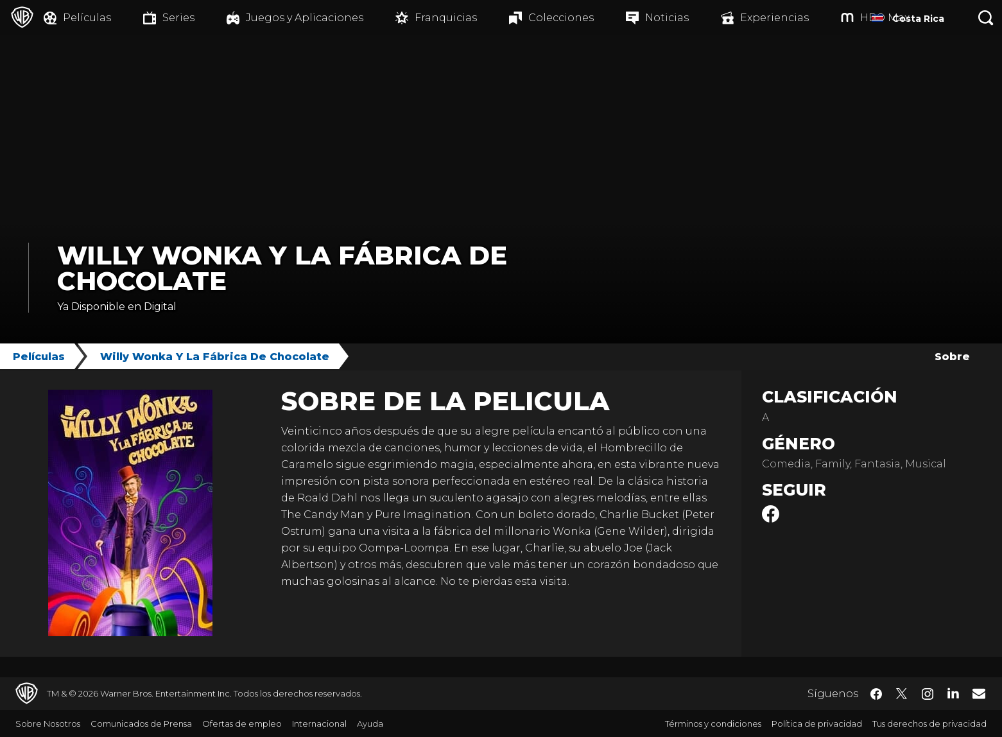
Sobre (952, 357)
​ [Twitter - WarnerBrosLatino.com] (902, 694)
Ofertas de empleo (242, 723)
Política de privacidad (817, 723)
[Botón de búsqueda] (986, 17)
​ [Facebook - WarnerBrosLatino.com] (876, 694)
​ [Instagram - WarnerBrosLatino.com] (927, 694)
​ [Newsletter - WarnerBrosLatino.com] (979, 693)
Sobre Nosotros (47, 723)
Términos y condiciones (713, 723)
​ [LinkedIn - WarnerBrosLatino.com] (953, 692)
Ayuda (370, 723)
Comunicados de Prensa (141, 723)
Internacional (319, 723)
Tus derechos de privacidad (929, 723)
